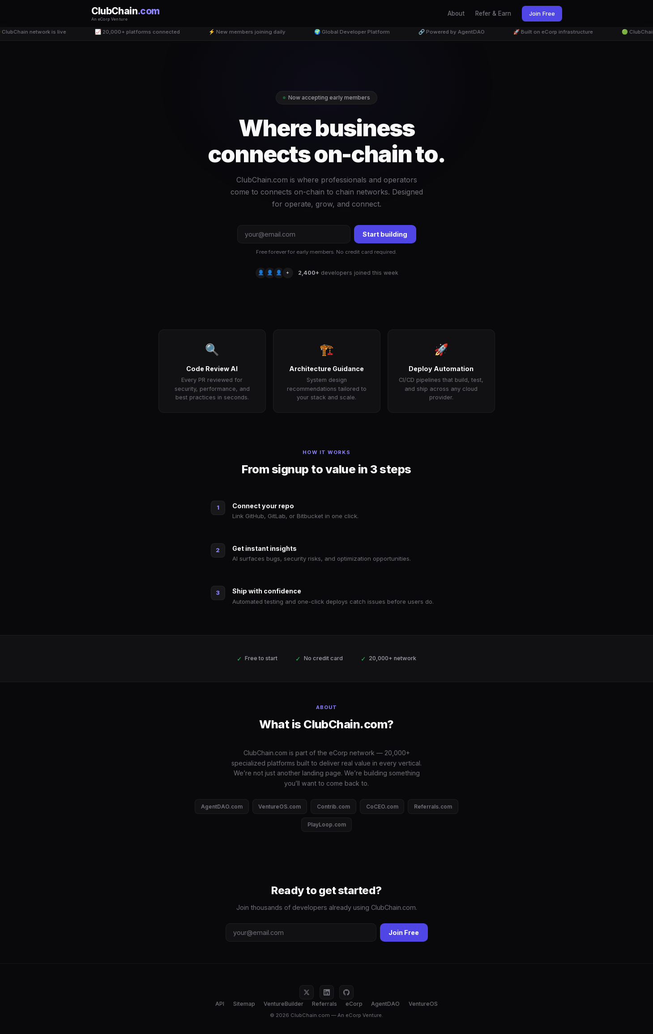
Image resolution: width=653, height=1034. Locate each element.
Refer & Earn (493, 13)
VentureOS (423, 1003)
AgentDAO (385, 1003)
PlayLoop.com (326, 824)
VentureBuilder (283, 1003)
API (219, 1003)
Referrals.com (433, 806)
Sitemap (244, 1003)
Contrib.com (333, 806)
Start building (385, 234)
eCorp (354, 1003)
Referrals (324, 1003)
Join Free (542, 13)
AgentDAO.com (222, 806)
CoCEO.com (382, 806)
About (456, 13)
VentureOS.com (279, 806)
